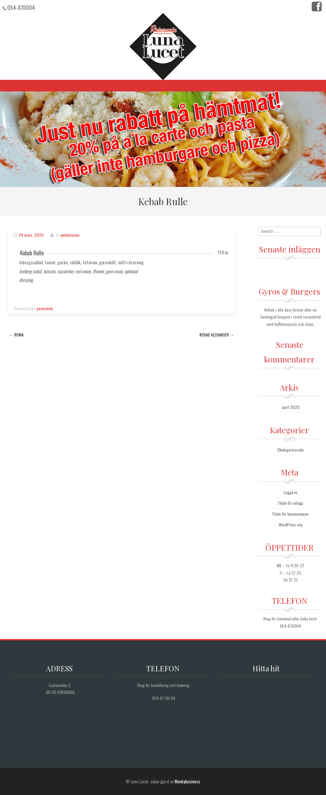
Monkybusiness (187, 781)
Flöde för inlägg (290, 503)
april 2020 (290, 407)
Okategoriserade (290, 450)
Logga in (290, 492)
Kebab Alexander (217, 334)
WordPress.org (290, 524)
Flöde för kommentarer (290, 514)
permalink (45, 308)
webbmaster (70, 235)
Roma (16, 334)
